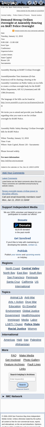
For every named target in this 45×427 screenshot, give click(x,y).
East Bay (22, 272)
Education (15, 306)
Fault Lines (34, 364)
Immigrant (14, 319)
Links (22, 368)
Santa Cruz (13, 281)
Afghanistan (22, 344)
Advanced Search (22, 389)
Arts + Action (16, 301)
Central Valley (6, 15)
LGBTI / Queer (14, 324)
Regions (7, 263)
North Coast (13, 268)
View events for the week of (30, 11)
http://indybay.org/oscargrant (12, 161)
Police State (32, 324)
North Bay (9, 272)
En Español (29, 306)
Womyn (32, 328)
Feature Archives (14, 364)
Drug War (31, 301)
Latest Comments (9, 178)
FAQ (13, 355)
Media (25, 319)
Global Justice (30, 310)
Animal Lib (16, 297)
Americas (9, 339)
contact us (32, 245)
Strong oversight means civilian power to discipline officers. (20, 192)
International (22, 286)
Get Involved (13, 359)
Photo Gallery (31, 359)
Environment (13, 310)
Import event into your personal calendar (28, 31)
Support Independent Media (19, 207)
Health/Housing (31, 315)
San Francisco (15, 277)
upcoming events (33, 255)
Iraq (26, 339)
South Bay (35, 272)
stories (16, 255)
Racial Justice (36, 15)
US (37, 281)
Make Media (26, 355)
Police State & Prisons (21, 15)
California (27, 281)
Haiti (19, 339)
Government (12, 315)
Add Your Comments (13, 172)
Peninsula (32, 277)
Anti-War (29, 297)
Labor (33, 319)
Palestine (35, 339)
